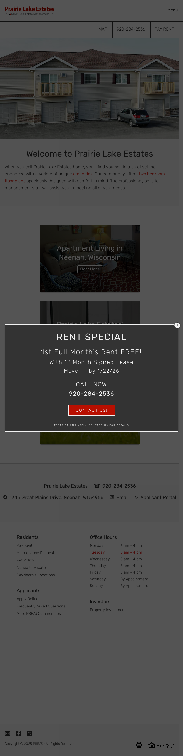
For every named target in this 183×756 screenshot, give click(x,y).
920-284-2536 (91, 393)
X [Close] (177, 325)
